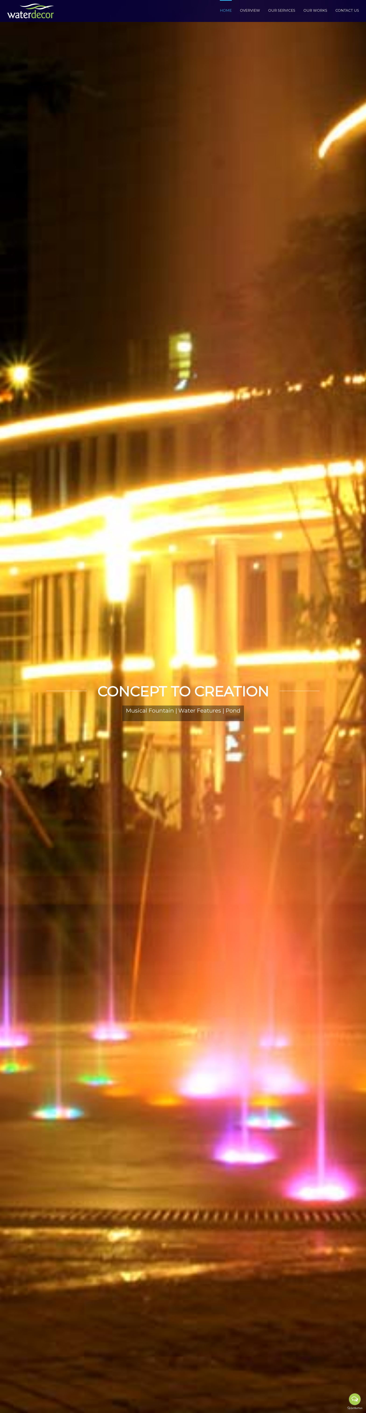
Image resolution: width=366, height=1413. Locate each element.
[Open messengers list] (355, 1399)
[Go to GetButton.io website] (354, 1408)
